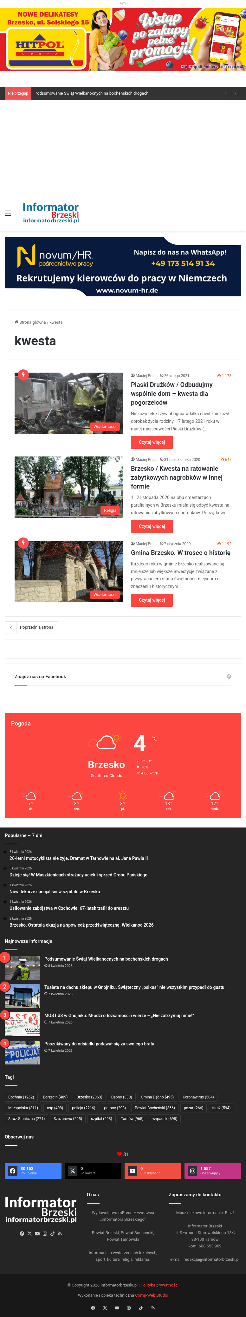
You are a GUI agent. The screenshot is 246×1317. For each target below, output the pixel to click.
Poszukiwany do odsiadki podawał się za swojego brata (99, 1043)
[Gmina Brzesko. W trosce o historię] (69, 571)
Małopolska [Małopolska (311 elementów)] (23, 1108)
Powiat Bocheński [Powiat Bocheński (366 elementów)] (155, 1108)
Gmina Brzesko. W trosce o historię (180, 553)
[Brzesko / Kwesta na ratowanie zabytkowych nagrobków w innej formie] (69, 487)
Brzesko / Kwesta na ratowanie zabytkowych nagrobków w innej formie (177, 477)
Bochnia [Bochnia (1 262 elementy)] (21, 1097)
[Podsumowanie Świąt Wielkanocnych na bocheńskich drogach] (22, 968)
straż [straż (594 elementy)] (221, 1108)
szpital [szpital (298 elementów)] (101, 1119)
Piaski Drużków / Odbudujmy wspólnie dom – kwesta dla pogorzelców (172, 393)
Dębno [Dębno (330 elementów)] (121, 1097)
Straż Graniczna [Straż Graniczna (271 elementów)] (26, 1119)
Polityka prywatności (159, 1285)
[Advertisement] (123, 147)
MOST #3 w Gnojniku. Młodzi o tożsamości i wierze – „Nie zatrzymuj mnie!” (119, 1015)
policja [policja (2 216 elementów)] (83, 1108)
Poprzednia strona (31, 627)
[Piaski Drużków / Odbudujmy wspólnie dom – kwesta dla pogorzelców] (69, 403)
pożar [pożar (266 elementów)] (194, 1108)
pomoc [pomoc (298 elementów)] (115, 1108)
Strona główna (30, 322)
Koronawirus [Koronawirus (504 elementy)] (198, 1097)
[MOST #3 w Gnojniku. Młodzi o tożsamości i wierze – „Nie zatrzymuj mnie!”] (22, 1024)
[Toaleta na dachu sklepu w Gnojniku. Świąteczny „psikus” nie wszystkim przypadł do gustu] (22, 996)
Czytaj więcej (152, 442)
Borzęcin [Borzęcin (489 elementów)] (55, 1097)
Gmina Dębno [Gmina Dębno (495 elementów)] (157, 1097)
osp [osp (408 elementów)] (55, 1108)
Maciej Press (147, 376)
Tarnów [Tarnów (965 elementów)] (132, 1119)
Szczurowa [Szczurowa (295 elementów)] (68, 1119)
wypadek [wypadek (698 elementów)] (165, 1119)
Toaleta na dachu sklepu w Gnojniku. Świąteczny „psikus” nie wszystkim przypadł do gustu (134, 987)
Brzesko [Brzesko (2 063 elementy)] (89, 1097)
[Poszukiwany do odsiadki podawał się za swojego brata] (22, 1052)
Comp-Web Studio (151, 1295)
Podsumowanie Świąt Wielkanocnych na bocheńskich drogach (92, 93)
